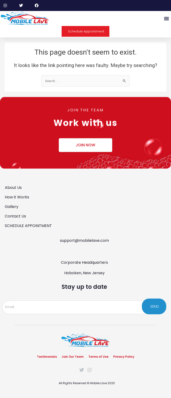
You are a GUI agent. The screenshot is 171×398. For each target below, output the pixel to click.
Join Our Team (73, 357)
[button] (166, 18)
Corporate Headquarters (84, 262)
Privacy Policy (123, 357)
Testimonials (47, 357)
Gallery (11, 206)
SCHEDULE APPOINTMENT (28, 225)
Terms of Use (98, 357)
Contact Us (15, 216)
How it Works (17, 197)
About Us (13, 187)
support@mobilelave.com (84, 240)
